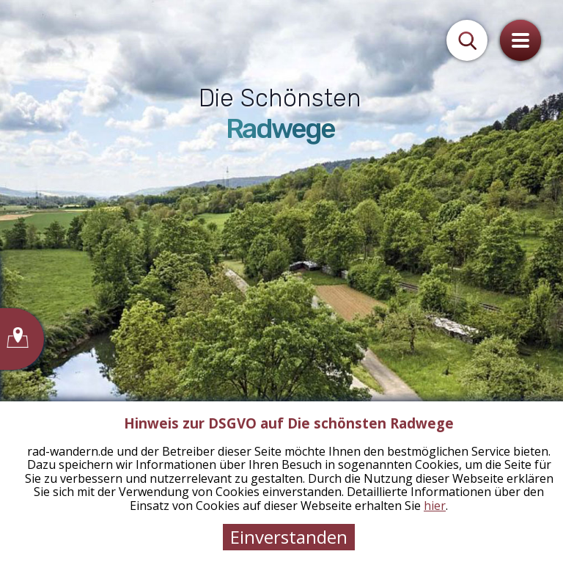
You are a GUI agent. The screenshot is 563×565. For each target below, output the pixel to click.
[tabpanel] (281, 282)
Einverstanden (288, 537)
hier (435, 505)
